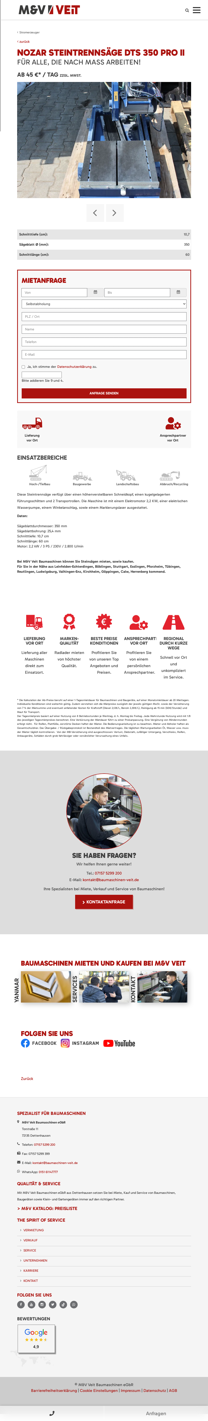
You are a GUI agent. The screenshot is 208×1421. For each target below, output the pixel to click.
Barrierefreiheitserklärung (54, 1389)
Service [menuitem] (29, 1249)
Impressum (130, 1389)
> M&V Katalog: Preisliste (47, 1207)
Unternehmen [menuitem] (35, 1259)
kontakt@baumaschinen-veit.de (111, 878)
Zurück (27, 1077)
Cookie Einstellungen (99, 1389)
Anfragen (156, 1413)
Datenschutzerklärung (74, 366)
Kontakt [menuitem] (30, 1280)
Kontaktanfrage (105, 901)
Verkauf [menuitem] (30, 1239)
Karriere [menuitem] (30, 1269)
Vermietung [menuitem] (33, 1229)
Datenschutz (154, 1389)
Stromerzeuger (29, 32)
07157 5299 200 (108, 872)
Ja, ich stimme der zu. (62, 366)
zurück (23, 41)
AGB (173, 1389)
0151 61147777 (48, 1171)
